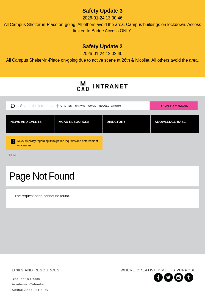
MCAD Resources (74, 121)
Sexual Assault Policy (30, 289)
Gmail (92, 105)
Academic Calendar (28, 284)
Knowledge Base (170, 121)
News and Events (25, 121)
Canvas (80, 105)
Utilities (66, 105)
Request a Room (110, 105)
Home (13, 155)
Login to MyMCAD (173, 105)
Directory (116, 121)
